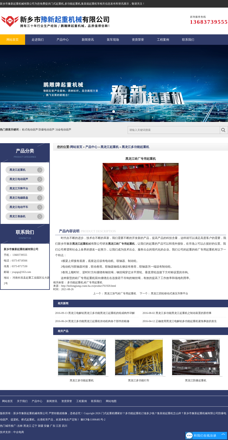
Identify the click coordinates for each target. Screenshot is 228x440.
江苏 (58, 425)
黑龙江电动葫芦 (19, 179)
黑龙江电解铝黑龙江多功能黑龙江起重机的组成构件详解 (95, 313)
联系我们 (96, 401)
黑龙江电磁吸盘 (19, 197)
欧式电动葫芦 (30, 129)
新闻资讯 (52, 401)
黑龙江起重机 (17, 169)
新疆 (40, 425)
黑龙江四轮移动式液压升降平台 (169, 293)
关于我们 (22, 401)
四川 (64, 425)
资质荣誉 (66, 401)
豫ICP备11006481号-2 (93, 419)
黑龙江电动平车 (19, 207)
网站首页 (76, 147)
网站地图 (111, 401)
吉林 (20, 425)
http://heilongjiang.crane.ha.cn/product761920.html (88, 285)
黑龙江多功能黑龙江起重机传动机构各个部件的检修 (92, 321)
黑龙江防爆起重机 (195, 380)
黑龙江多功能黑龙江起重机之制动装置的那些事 (176, 313)
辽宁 (34, 425)
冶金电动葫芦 (63, 129)
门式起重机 (57, 3)
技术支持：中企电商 (12, 432)
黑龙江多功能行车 (138, 380)
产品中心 (91, 147)
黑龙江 (27, 425)
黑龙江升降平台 (19, 188)
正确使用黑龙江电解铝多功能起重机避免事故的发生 (179, 321)
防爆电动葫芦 (47, 129)
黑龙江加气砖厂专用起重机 (120, 293)
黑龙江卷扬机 (17, 216)
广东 (52, 425)
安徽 (46, 425)
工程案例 (81, 401)
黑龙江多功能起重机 (135, 147)
